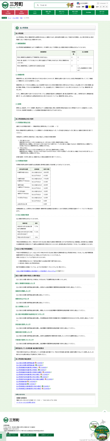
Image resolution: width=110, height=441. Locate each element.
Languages (103, 3)
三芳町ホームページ (46, 435)
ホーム (9, 17)
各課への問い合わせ (28, 435)
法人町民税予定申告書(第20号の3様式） (32, 374)
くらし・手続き (15, 17)
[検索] (50, 5)
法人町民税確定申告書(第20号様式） (32, 367)
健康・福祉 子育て (48, 12)
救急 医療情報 (21, 12)
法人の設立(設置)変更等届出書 (30, 362)
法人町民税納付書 (26, 381)
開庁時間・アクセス (11, 435)
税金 (21, 17)
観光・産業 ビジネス (75, 12)
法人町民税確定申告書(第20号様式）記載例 (34, 372)
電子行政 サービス (102, 12)
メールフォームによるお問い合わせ (25, 402)
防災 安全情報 (8, 12)
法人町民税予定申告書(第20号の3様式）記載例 (35, 379)
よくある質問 (83, 3)
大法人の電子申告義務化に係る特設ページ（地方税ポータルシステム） (36, 271)
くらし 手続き (35, 12)
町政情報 (88, 12)
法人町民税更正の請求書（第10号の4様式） (33, 386)
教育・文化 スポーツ (61, 12)
